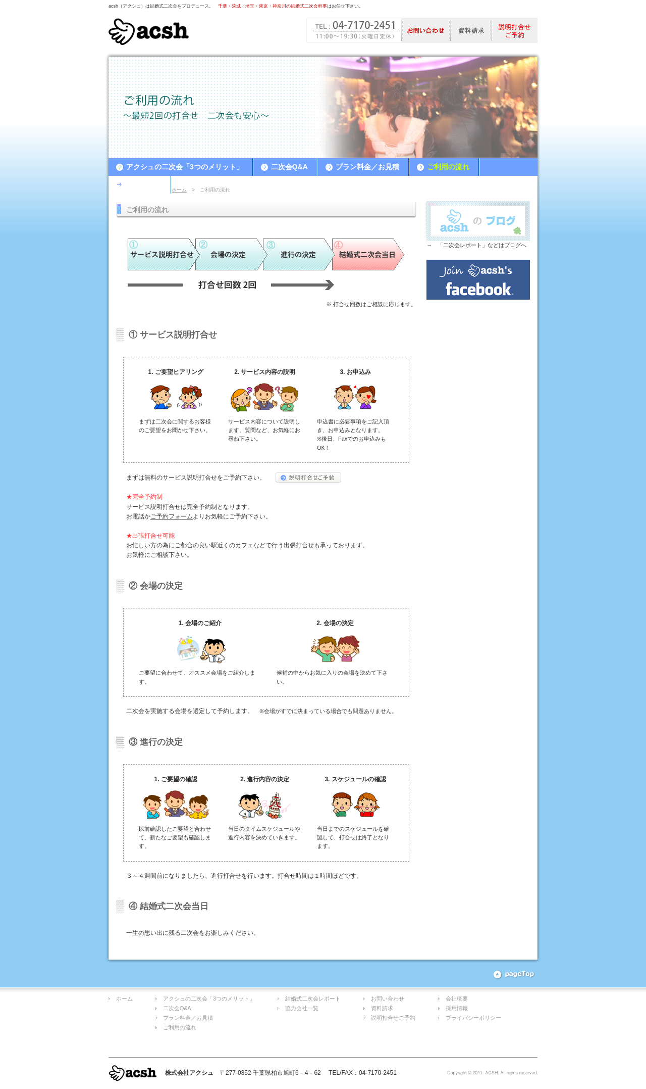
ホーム (179, 190)
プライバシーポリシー (473, 1018)
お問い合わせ (387, 999)
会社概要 (457, 999)
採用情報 (457, 1008)
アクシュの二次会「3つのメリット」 (184, 167)
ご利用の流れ (448, 167)
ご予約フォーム (171, 516)
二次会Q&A (289, 167)
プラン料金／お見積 (367, 167)
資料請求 (382, 1008)
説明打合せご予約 (393, 1018)
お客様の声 (144, 184)
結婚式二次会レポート (313, 999)
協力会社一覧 (301, 1008)
